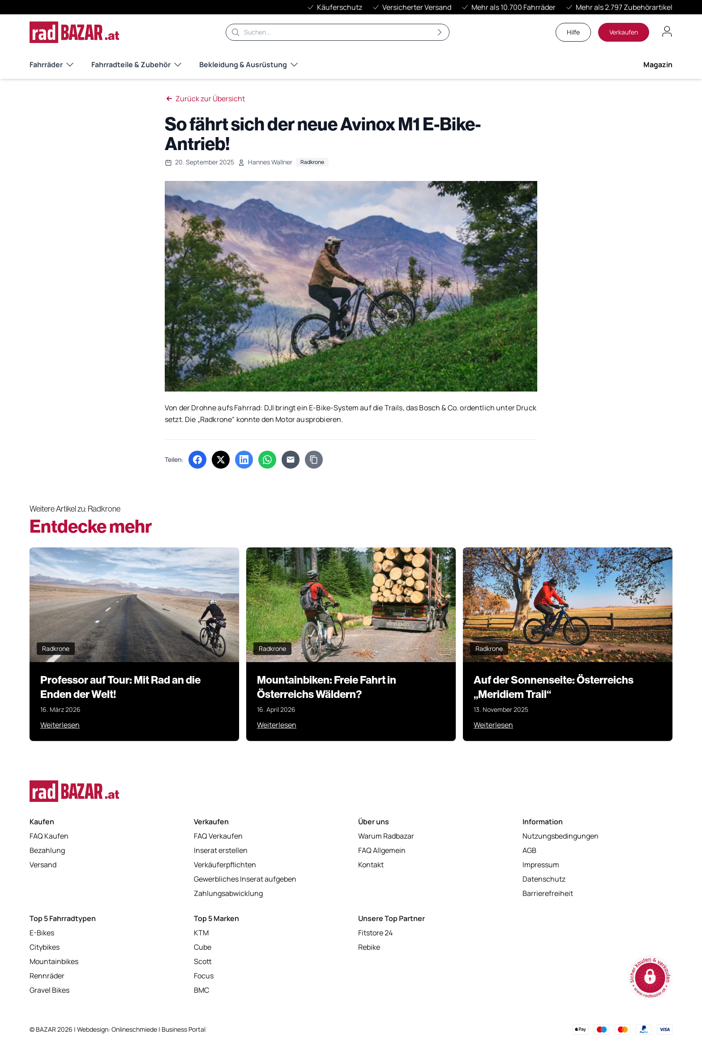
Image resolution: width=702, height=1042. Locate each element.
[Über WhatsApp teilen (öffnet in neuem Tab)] (267, 460)
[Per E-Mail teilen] (291, 460)
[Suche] (337, 32)
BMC (201, 990)
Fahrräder (51, 64)
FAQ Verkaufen (218, 836)
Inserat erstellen (221, 850)
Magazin (657, 64)
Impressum (540, 865)
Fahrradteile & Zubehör (136, 64)
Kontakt (371, 865)
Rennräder (47, 976)
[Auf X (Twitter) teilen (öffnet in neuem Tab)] (221, 460)
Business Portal (183, 1029)
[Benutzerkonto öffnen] (667, 31)
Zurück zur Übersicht (205, 98)
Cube (202, 947)
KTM (201, 933)
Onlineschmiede (134, 1029)
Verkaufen (623, 32)
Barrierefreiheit (547, 893)
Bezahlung (47, 850)
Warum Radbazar (386, 836)
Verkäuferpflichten (225, 865)
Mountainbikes (54, 961)
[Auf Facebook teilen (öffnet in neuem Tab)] (197, 460)
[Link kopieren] (314, 460)
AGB (529, 850)
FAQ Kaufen (49, 836)
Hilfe (573, 32)
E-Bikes (42, 933)
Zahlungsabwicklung (228, 893)
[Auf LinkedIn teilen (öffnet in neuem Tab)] (244, 460)
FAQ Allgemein (382, 850)
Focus (204, 976)
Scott (203, 961)
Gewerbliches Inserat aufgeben (245, 879)
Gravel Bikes (49, 990)
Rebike (369, 947)
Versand (43, 865)
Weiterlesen (60, 725)
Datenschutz (543, 879)
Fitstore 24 (375, 933)
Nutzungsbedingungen (560, 836)
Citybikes (45, 947)
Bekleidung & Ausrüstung (248, 64)
